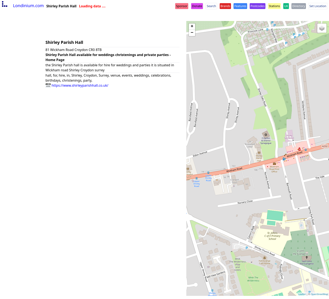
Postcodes (258, 6)
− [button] (192, 33)
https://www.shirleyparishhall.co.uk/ (77, 85)
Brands (225, 6)
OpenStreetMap (319, 294)
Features (240, 6)
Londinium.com (22, 5)
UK (286, 6)
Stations (274, 6)
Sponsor (181, 6)
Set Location (317, 6)
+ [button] (192, 27)
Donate (197, 6)
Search (211, 6)
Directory (298, 6)
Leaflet (302, 294)
